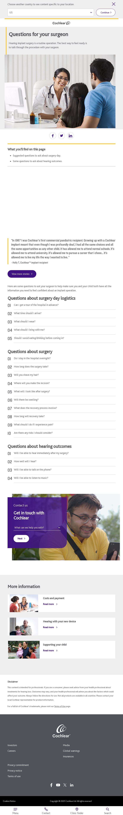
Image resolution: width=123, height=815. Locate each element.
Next (19, 538)
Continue (105, 12)
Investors (12, 745)
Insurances (68, 756)
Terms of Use (60, 706)
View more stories (20, 274)
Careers (12, 750)
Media (66, 745)
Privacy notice (15, 770)
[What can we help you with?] (37, 528)
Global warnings (71, 750)
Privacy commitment (18, 765)
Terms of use (14, 776)
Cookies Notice (9, 801)
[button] (52, 135)
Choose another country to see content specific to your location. (41, 4)
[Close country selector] (113, 4)
